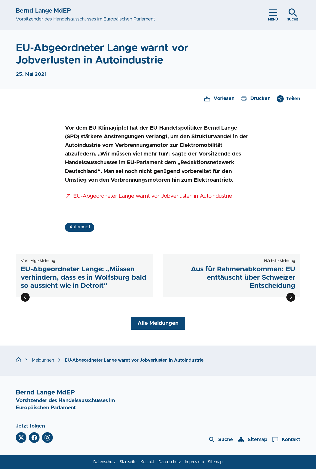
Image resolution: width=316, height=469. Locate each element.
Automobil (79, 227)
